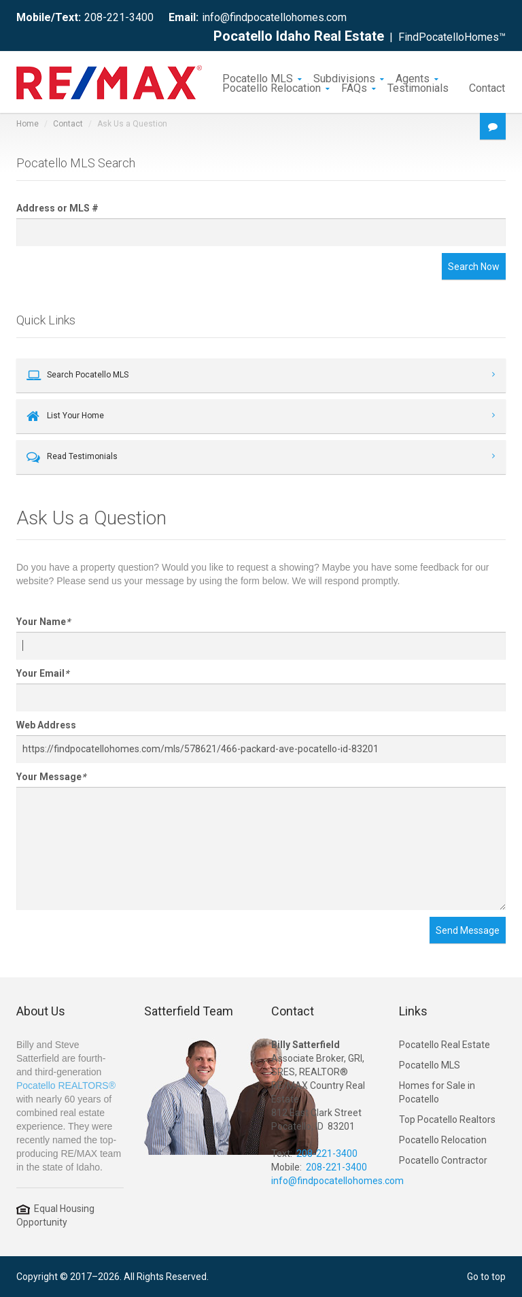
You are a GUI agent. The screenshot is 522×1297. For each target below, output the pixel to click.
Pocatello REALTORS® (66, 1085)
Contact (487, 87)
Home (27, 124)
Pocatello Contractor (443, 1160)
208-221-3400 (119, 17)
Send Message (468, 930)
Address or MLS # (57, 208)
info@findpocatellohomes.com (274, 17)
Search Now (474, 266)
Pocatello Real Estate (444, 1044)
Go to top (486, 1276)
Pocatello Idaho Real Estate (298, 36)
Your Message (51, 776)
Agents (413, 77)
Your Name (43, 621)
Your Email (42, 673)
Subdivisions (344, 77)
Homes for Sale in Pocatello (437, 1092)
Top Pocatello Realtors (447, 1119)
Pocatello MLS (257, 77)
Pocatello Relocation (271, 87)
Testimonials (418, 87)
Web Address (46, 725)
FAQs (354, 87)
